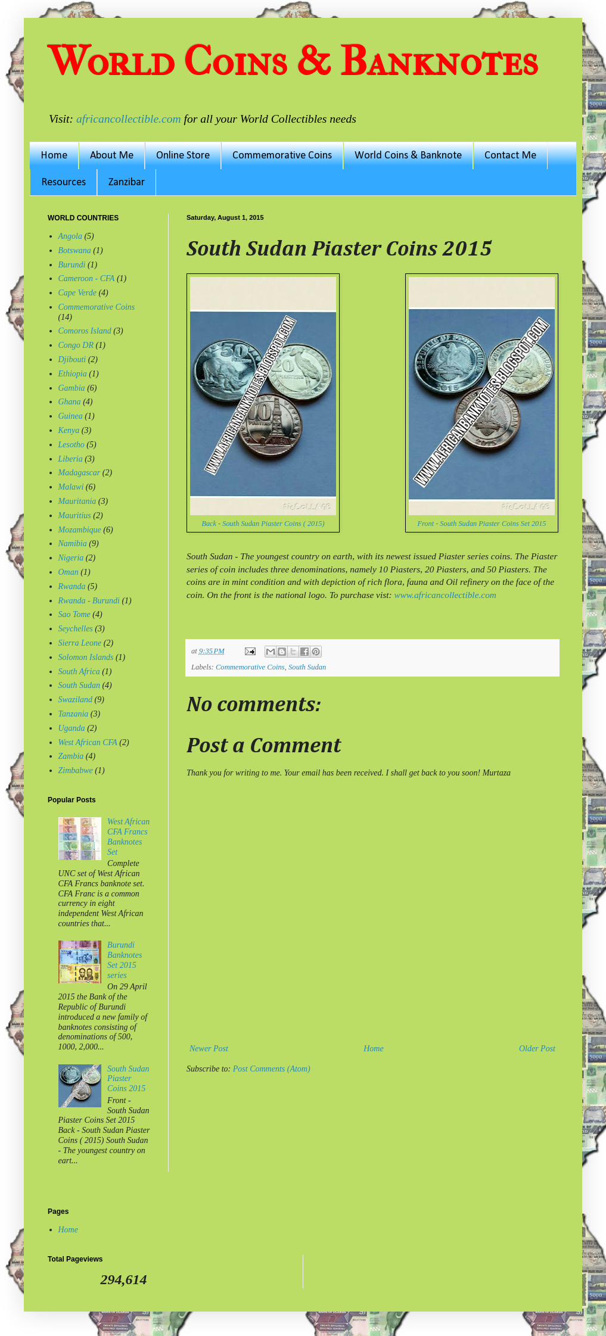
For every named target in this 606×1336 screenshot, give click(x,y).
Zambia (71, 756)
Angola (70, 236)
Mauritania (77, 501)
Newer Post (208, 1048)
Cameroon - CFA (86, 278)
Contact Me (510, 155)
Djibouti (72, 359)
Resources (63, 182)
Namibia (72, 543)
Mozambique (79, 529)
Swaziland (75, 699)
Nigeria (71, 557)
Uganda (71, 728)
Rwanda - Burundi (89, 600)
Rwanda (72, 586)
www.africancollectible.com (445, 595)
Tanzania (73, 713)
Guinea (70, 416)
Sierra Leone (80, 643)
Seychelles (75, 628)
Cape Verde (77, 292)
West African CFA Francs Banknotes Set (128, 836)
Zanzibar (126, 182)
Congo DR (76, 345)
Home (54, 155)
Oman (68, 572)
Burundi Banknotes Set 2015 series (124, 960)
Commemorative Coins (282, 155)
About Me (111, 155)
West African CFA (87, 742)
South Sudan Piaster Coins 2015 (128, 1079)
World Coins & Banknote (408, 155)
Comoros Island (84, 330)
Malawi (71, 486)
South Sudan (307, 667)
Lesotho (71, 444)
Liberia (70, 458)
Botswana (74, 250)
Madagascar (79, 472)
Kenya (69, 430)
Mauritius (74, 515)
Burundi (72, 264)
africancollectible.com (128, 119)
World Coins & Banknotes (293, 61)
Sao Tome (74, 614)
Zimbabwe (75, 770)
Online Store (183, 155)
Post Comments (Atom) (271, 1068)
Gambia (71, 388)
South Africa (79, 671)
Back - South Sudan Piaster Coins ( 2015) (262, 523)
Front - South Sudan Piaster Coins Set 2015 (481, 523)
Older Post (537, 1048)
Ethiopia (72, 373)
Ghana (69, 401)
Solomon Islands (86, 657)
